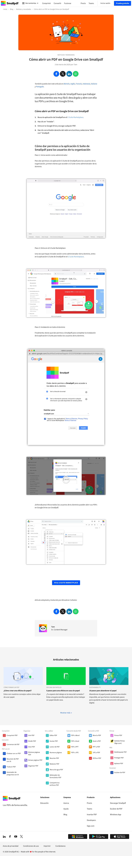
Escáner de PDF (119, 772)
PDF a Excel (75, 741)
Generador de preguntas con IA (13, 773)
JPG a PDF (96, 752)
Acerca (66, 803)
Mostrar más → (66, 712)
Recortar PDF (54, 758)
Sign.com (90, 826)
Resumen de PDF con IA (13, 760)
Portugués (40, 86)
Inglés (72, 83)
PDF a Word (75, 735)
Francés (79, 83)
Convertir (57, 3)
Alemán (67, 83)
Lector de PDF (55, 747)
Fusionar (67, 3)
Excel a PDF (97, 741)
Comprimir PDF (12, 735)
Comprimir (46, 3)
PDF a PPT (75, 747)
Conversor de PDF (13, 744)
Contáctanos (60, 846)
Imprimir (47, 846)
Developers (91, 820)
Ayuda (66, 809)
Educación (44, 803)
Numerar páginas (56, 752)
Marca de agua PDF (56, 770)
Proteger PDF (119, 758)
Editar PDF (53, 735)
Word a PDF (97, 735)
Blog (65, 814)
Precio (89, 803)
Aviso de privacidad (10, 846)
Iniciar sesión (105, 3)
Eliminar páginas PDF (34, 753)
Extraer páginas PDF (35, 760)
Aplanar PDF (118, 763)
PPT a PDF (96, 747)
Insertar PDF (92, 814)
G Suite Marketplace (75, 117)
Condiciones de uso (31, 846)
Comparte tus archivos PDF (54, 784)
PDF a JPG (75, 752)
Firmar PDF (118, 735)
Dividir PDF (32, 741)
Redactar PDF (54, 764)
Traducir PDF (11, 767)
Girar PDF (31, 747)
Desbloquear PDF (120, 752)
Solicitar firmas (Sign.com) (119, 742)
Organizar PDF (33, 766)
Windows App (115, 814)
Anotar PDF (54, 741)
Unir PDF (31, 735)
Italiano (94, 83)
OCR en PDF (97, 758)
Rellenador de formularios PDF (55, 776)
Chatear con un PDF (14, 753)
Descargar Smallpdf (118, 803)
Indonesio (86, 83)
